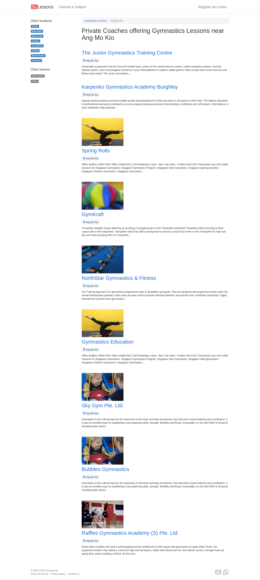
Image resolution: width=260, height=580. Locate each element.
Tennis (35, 81)
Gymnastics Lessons (95, 20)
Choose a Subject (72, 7)
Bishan (35, 26)
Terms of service (40, 574)
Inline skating (38, 76)
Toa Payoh (36, 60)
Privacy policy (58, 574)
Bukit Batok (37, 31)
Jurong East (37, 46)
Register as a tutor (212, 7)
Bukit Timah (37, 36)
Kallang (35, 51)
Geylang (35, 41)
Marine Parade (38, 56)
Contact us (73, 574)
